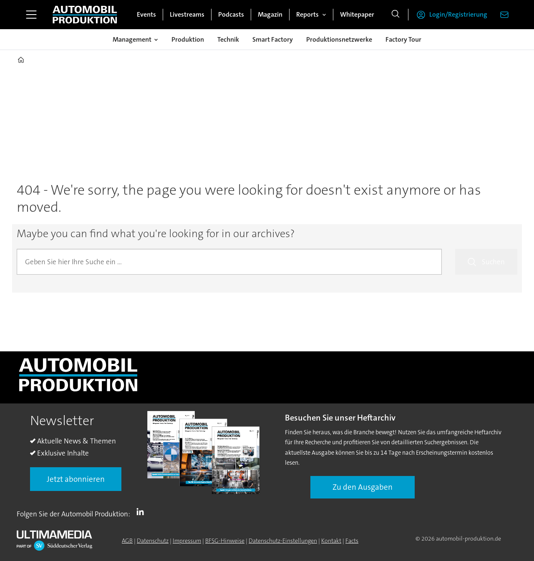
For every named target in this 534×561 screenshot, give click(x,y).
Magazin (270, 14)
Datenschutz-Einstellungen (283, 540)
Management (132, 39)
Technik (228, 39)
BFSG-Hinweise (224, 540)
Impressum (187, 540)
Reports (307, 14)
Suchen (493, 261)
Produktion (187, 39)
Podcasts (231, 14)
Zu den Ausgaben (362, 487)
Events (146, 14)
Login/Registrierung (458, 14)
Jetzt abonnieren (76, 479)
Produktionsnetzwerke (339, 39)
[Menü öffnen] (31, 14)
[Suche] (395, 14)
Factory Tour (403, 39)
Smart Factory (272, 39)
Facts (351, 540)
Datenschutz (153, 540)
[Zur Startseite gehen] (84, 14)
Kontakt (331, 540)
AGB (127, 540)
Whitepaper (357, 14)
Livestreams (187, 14)
